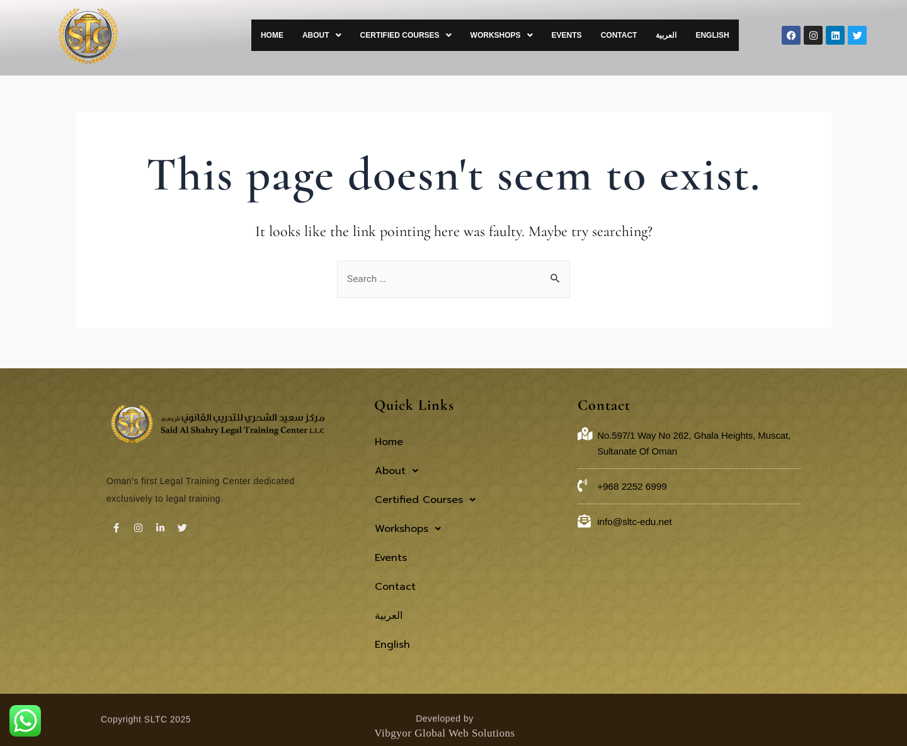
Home (319, 35)
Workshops (530, 35)
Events (589, 35)
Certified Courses (440, 35)
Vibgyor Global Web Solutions (444, 693)
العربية (675, 35)
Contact (635, 35)
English (715, 35)
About (362, 35)
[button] (363, 35)
